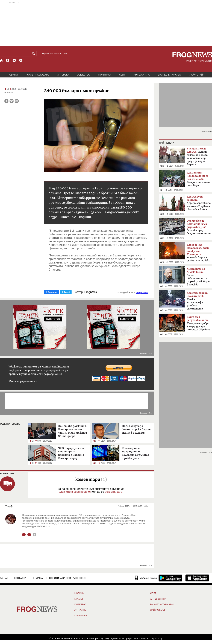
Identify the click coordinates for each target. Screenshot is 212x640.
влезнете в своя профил (75, 491)
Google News (142, 292)
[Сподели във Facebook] (6, 101)
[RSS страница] (21, 60)
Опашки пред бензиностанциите (199, 227)
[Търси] (34, 53)
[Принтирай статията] (17, 101)
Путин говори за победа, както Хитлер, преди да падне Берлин (197, 156)
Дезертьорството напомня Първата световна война (199, 203)
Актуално (80, 610)
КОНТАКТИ (20, 578)
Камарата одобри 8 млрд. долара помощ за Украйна (198, 323)
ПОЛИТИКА (104, 74)
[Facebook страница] (8, 60)
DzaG (9, 506)
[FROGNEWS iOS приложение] (197, 577)
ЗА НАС (4, 578)
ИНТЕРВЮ (63, 74)
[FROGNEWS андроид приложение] (170, 577)
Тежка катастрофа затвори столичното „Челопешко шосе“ (198, 301)
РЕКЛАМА (37, 578)
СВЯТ (122, 74)
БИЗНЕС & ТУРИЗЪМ (169, 74)
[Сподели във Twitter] (12, 101)
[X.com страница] (14, 60)
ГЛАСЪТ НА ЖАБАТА (37, 74)
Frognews (90, 292)
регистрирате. (114, 491)
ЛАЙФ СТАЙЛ (197, 74)
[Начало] (1, 60)
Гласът (78, 599)
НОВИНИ (13, 74)
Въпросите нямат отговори (198, 179)
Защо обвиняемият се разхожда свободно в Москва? (198, 276)
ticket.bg (159, 638)
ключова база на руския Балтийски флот (198, 253)
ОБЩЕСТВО (83, 74)
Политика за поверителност (68, 578)
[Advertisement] (106, 23)
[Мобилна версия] (146, 577)
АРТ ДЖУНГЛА (142, 74)
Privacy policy (102, 638)
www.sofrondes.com (143, 638)
